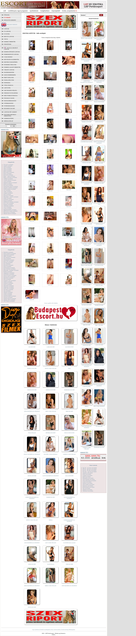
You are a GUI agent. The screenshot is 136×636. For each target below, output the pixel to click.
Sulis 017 (50, 129)
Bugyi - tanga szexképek (9, 176)
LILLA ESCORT (69, 475)
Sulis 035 (50, 221)
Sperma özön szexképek (9, 276)
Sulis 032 (50, 206)
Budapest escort (9, 108)
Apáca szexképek (7, 168)
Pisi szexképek (6, 263)
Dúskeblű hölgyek (10, 64)
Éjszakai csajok (9, 98)
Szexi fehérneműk (10, 75)
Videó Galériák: (93, 465)
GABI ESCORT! (87, 386)
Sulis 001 (32, 51)
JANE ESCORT (32, 564)
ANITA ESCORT (32, 607)
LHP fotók (7, 87)
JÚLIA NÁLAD (32, 432)
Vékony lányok (9, 69)
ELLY (86, 102)
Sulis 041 (50, 253)
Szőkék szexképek (7, 281)
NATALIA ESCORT (50, 389)
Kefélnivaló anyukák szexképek (11, 202)
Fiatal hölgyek (9, 80)
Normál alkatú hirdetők (12, 67)
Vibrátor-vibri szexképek (9, 300)
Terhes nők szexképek (8, 288)
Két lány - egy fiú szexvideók (90, 471)
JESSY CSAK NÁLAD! (50, 368)
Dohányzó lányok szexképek (10, 182)
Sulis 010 (32, 98)
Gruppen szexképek (8, 193)
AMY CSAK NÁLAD (50, 411)
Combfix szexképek (8, 178)
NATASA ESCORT (31, 389)
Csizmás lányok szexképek (9, 180)
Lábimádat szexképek (8, 205)
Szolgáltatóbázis (44, 11)
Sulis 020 (50, 144)
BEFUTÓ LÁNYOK (9, 36)
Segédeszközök (9, 72)
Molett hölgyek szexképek (9, 253)
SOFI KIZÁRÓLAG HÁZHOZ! (69, 585)
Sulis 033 (68, 206)
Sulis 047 (50, 285)
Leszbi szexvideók (87, 482)
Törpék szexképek (7, 293)
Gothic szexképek (7, 191)
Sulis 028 (32, 191)
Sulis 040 (32, 253)
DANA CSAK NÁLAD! (32, 520)
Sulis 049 (32, 299)
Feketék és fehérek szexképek (10, 187)
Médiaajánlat (72, 629)
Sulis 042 (68, 253)
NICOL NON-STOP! (69, 432)
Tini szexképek (7, 290)
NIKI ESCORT (69, 411)
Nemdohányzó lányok (11, 54)
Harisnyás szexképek (8, 195)
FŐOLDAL (7, 15)
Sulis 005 (50, 65)
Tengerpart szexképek (8, 287)
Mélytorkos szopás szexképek (10, 211)
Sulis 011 (50, 98)
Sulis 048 (68, 285)
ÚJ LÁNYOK (7, 31)
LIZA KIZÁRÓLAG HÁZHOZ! (32, 542)
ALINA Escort (50, 564)
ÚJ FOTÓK (7, 34)
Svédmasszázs (8, 103)
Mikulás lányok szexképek (9, 213)
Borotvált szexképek (8, 175)
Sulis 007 (32, 82)
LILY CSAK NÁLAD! (50, 542)
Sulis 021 (68, 144)
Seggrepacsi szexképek (8, 272)
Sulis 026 (50, 175)
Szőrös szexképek (7, 284)
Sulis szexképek (7, 279)
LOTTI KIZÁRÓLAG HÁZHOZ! (51, 475)
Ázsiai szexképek (7, 169)
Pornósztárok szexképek (9, 267)
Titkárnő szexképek (8, 292)
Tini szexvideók (86, 488)
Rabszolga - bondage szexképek (11, 270)
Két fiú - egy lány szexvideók (90, 469)
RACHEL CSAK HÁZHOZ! (50, 454)
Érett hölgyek (9, 77)
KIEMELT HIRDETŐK (9, 41)
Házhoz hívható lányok (12, 51)
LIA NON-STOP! (69, 347)
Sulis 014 (50, 113)
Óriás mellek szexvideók (88, 484)
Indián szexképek (7, 198)
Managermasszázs (10, 100)
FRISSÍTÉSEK (7, 44)
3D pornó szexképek (8, 164)
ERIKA (51, 520)
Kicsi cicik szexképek (8, 203)
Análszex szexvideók (88, 473)
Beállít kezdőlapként (45, 629)
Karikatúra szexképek (8, 199)
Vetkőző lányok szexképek (9, 298)
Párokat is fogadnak (11, 93)
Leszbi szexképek (7, 208)
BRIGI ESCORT (99, 163)
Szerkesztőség (64, 629)
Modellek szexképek (8, 252)
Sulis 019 (32, 144)
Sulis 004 (32, 66)
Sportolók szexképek (8, 278)
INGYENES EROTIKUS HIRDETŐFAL (10, 115)
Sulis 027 (68, 174)
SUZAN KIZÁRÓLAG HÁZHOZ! (69, 498)
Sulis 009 (68, 82)
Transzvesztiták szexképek (9, 296)
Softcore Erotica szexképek (9, 275)
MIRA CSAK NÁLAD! (50, 585)
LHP (4, 11)
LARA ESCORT (51, 347)
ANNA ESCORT (87, 345)
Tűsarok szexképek (8, 297)
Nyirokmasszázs (9, 106)
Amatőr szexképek (7, 166)
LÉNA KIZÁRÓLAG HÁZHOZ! (32, 411)
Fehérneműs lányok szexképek (10, 186)
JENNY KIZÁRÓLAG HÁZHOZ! (32, 454)
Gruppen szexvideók (87, 475)
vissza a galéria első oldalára (51, 303)
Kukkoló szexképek (8, 204)
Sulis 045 (68, 269)
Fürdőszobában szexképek (9, 189)
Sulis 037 (32, 238)
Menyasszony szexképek (9, 212)
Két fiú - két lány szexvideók (89, 470)
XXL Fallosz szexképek (9, 301)
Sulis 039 (68, 236)
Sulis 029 (50, 191)
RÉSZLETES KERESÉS (10, 20)
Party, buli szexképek (8, 261)
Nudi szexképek (7, 258)
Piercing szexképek (8, 262)
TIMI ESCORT (69, 564)
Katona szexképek (7, 200)
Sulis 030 (68, 189)
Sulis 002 (50, 51)
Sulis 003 (68, 51)
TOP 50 (6, 39)
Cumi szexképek (7, 181)
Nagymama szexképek (8, 254)
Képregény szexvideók (88, 478)
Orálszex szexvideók (87, 483)
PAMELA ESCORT (32, 368)
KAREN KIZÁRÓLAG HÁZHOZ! (69, 520)
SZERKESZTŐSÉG (9, 118)
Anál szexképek (7, 167)
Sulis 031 (32, 206)
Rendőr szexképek (7, 271)
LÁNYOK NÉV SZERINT (10, 112)
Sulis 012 (68, 98)
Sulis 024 (68, 159)
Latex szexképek (7, 207)
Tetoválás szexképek (8, 289)
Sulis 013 (32, 113)
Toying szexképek (7, 294)
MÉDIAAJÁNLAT (8, 121)
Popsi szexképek (7, 266)
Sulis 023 (50, 159)
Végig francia (8, 85)
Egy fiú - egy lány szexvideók (90, 467)
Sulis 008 (50, 81)
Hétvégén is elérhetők (11, 59)
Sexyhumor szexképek (8, 274)
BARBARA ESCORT (69, 389)
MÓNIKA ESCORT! (51, 432)
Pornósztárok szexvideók (88, 487)
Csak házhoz (8, 57)
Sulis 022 (32, 158)
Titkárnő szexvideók (87, 489)
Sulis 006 (68, 65)
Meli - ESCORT (99, 325)
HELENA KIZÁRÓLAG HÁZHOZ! (99, 385)
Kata (69, 368)
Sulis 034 (32, 221)
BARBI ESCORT (51, 497)
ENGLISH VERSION (12, 24)
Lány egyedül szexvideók (89, 479)
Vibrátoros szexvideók (88, 491)
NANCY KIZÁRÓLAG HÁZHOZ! (99, 142)
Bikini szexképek (7, 171)
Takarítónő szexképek (8, 285)
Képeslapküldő (56, 11)
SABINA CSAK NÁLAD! (69, 454)
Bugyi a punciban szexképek (10, 177)
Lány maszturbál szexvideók (89, 480)
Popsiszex (7, 82)
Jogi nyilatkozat (36, 629)
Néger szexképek (7, 256)
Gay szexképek (7, 190)
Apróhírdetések (34, 11)
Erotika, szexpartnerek (68, 11)
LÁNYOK (6, 28)
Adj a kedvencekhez (56, 629)
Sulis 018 (68, 129)
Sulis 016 (32, 129)
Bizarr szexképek (7, 173)
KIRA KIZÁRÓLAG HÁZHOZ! (32, 585)
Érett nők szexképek (8, 185)
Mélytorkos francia (10, 95)
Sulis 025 (32, 175)
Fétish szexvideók (87, 474)
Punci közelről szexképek (9, 269)
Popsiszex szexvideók (88, 485)
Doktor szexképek (7, 184)
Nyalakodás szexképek (8, 260)
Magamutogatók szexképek (9, 209)
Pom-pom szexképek (8, 265)
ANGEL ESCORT (32, 475)
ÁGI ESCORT (32, 347)
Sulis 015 (68, 113)
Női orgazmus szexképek (9, 257)
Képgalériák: (11, 162)
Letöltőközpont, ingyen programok (18, 11)
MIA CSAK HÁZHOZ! (99, 406)
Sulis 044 (50, 269)
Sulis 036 (68, 222)
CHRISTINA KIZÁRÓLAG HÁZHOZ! (32, 498)
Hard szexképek (7, 194)
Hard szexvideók (87, 476)
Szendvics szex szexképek (9, 280)
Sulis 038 (50, 238)
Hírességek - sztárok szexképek (10, 196)
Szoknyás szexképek (8, 283)
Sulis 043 (32, 268)
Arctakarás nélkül (10, 90)
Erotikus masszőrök (10, 62)
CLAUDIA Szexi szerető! (69, 542)
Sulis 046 (32, 285)
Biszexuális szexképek (8, 172)
